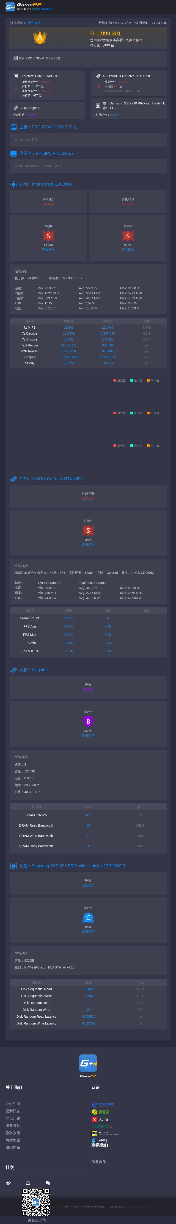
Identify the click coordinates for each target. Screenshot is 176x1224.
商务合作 (98, 1162)
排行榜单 (16, 23)
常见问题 (13, 1118)
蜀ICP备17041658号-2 (138, 1207)
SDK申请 (13, 1147)
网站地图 (13, 1140)
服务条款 (13, 1126)
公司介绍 (13, 1104)
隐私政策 (13, 1133)
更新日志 (13, 1111)
